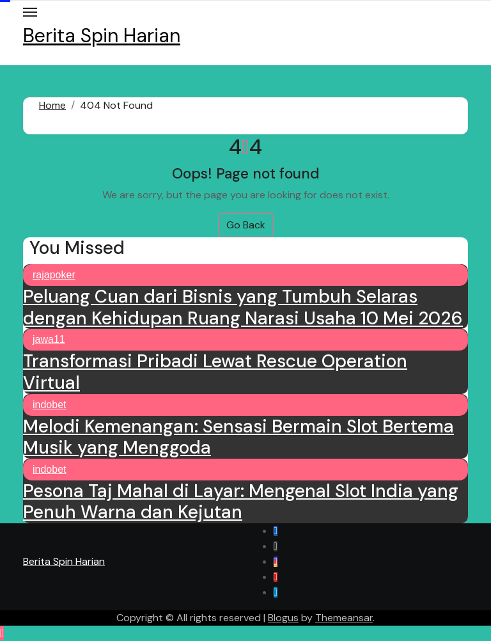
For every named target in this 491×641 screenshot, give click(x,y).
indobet (49, 404)
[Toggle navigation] (30, 12)
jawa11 (49, 339)
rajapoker (54, 274)
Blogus (283, 617)
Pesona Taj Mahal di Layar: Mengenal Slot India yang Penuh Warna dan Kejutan (240, 502)
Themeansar (344, 617)
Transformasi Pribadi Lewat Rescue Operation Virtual (215, 372)
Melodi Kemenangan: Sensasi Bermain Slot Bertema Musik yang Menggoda (238, 437)
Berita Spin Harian (101, 35)
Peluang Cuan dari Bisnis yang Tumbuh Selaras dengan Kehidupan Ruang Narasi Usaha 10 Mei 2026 (243, 307)
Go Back (245, 225)
